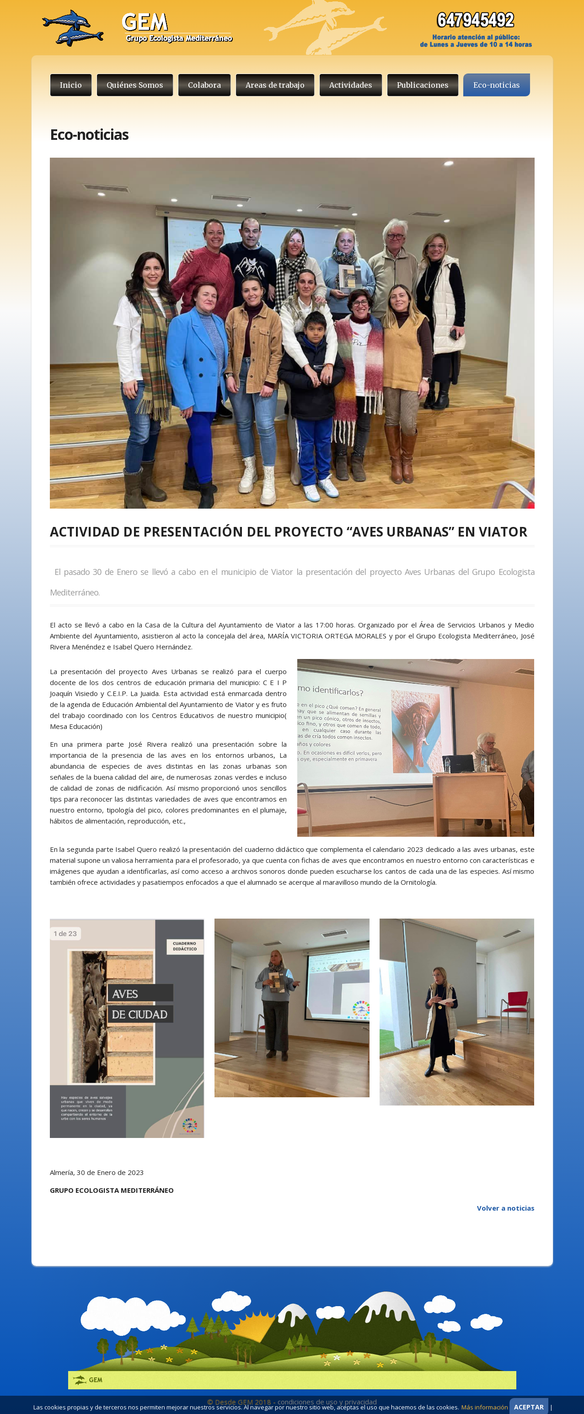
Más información (484, 1407)
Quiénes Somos (135, 85)
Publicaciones (423, 85)
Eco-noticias (496, 85)
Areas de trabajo (275, 85)
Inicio (71, 85)
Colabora (204, 85)
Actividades (350, 85)
